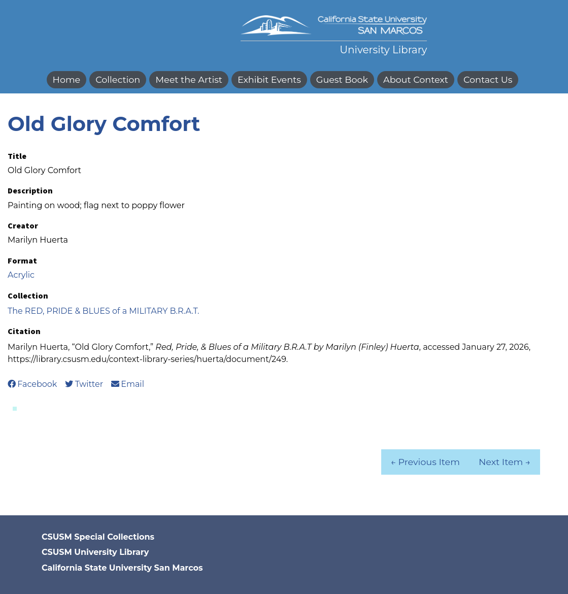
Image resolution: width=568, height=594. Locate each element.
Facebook (32, 384)
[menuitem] (68, 79)
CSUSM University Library (95, 552)
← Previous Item (424, 461)
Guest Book (342, 79)
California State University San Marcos (122, 568)
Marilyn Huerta (38, 240)
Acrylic (21, 275)
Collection (117, 79)
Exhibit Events (269, 79)
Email (127, 384)
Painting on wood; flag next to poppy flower (96, 205)
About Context (415, 79)
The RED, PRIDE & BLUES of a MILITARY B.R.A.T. (103, 311)
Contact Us (487, 79)
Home (67, 79)
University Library (383, 50)
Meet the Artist (188, 79)
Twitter (84, 384)
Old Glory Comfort (104, 123)
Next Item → (504, 461)
